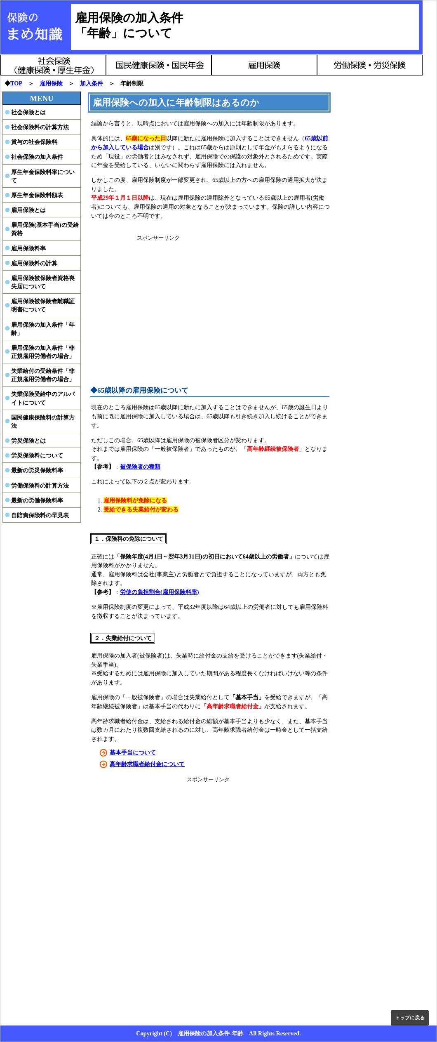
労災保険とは (28, 440)
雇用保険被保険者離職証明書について (43, 305)
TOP (16, 83)
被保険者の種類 (140, 466)
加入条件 (91, 83)
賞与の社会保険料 (34, 142)
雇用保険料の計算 (34, 263)
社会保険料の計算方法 (40, 127)
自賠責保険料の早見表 (40, 515)
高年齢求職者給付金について (147, 764)
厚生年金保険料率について (43, 176)
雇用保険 (51, 83)
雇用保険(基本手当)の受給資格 (45, 229)
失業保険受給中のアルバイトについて (43, 398)
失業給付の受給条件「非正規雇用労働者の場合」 (43, 375)
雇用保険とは (28, 210)
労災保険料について (37, 455)
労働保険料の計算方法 (40, 485)
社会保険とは (28, 112)
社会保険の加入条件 (37, 156)
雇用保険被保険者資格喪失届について (43, 282)
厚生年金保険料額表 (37, 195)
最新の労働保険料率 (37, 500)
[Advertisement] (158, 299)
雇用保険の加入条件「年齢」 (43, 328)
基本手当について (133, 752)
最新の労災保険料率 (37, 470)
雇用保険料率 (28, 248)
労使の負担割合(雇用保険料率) (159, 592)
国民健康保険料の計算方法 (43, 421)
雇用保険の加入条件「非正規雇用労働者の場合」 (43, 351)
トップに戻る (410, 1018)
